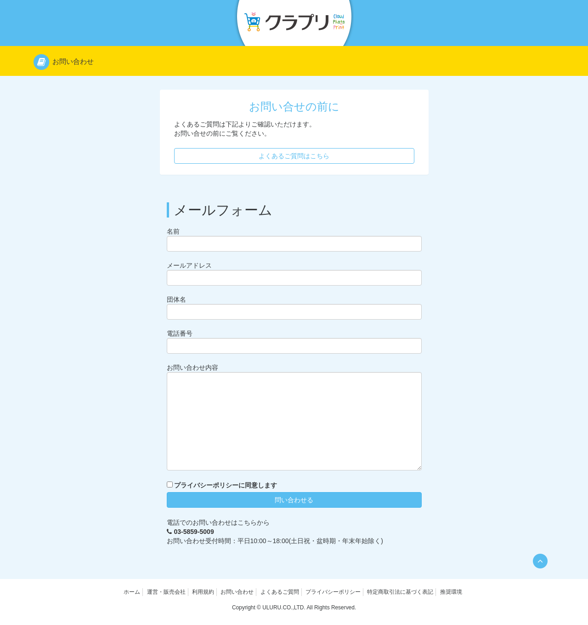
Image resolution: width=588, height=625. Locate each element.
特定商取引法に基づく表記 (400, 592)
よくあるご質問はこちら (294, 156)
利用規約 (203, 592)
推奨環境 (451, 592)
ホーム (132, 592)
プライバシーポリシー (333, 592)
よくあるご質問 (279, 592)
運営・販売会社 (166, 592)
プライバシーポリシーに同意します (225, 485)
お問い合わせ (237, 592)
